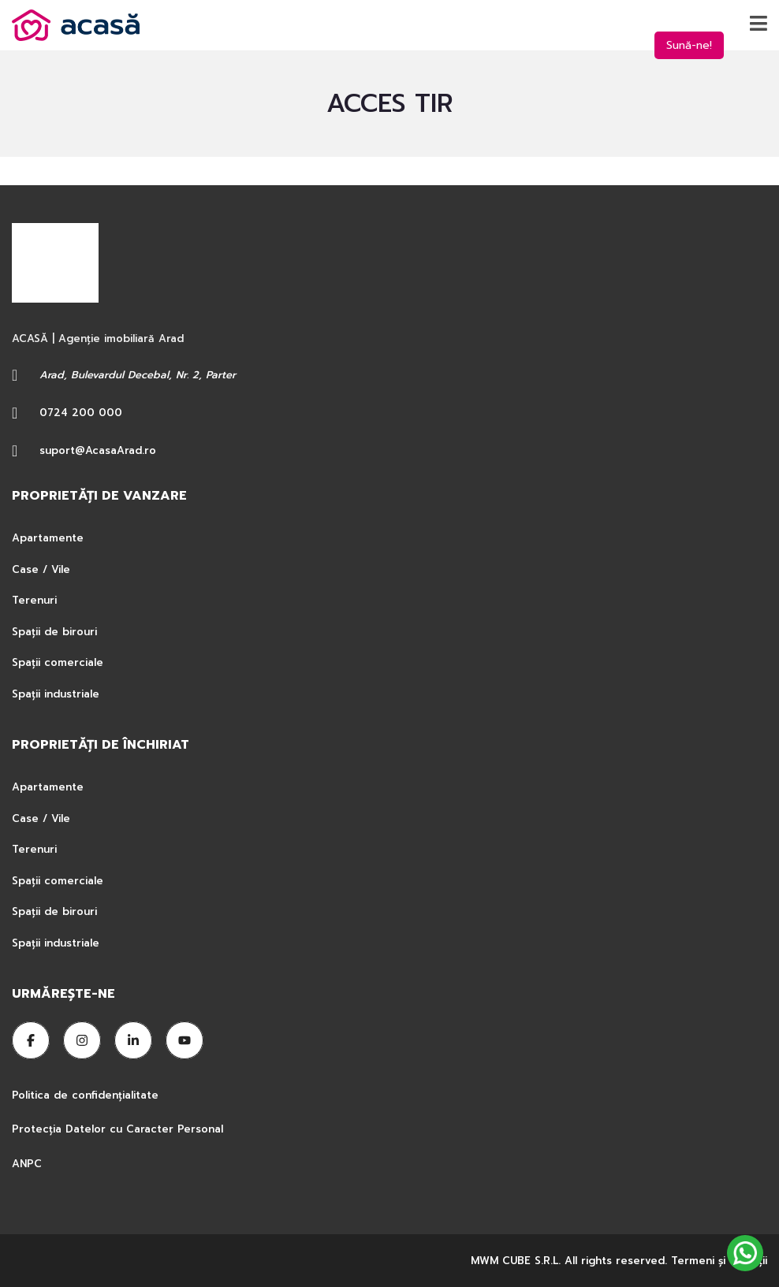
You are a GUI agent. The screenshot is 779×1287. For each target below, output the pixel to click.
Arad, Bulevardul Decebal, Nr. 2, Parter (137, 374)
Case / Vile (41, 569)
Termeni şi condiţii (719, 1260)
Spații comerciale (57, 662)
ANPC (27, 1163)
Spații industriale (55, 693)
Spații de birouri (54, 631)
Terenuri (34, 600)
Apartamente (48, 537)
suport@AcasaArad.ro (97, 450)
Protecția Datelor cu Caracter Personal (117, 1128)
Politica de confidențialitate (87, 1095)
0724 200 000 (80, 412)
